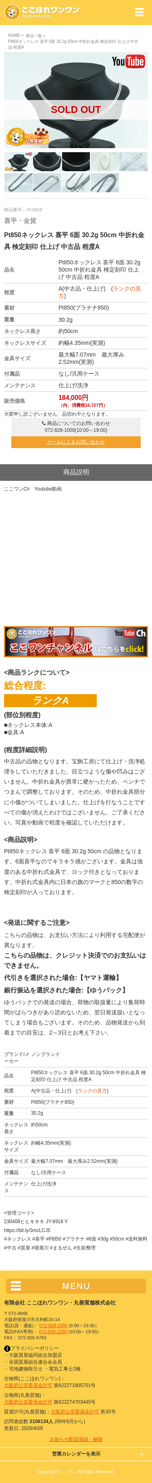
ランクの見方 (92, 1091)
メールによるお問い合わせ (76, 442)
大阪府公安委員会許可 (28, 1385)
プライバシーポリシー (31, 1348)
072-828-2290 (53, 1331)
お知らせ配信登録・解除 (76, 1439)
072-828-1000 (54, 1325)
